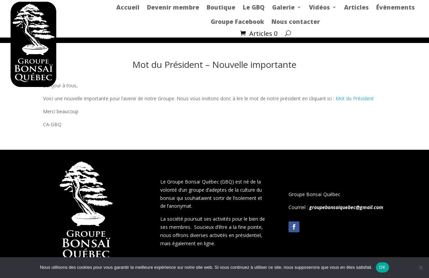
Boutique (221, 7)
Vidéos (319, 7)
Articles (356, 7)
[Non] (420, 267)
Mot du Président (355, 98)
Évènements (395, 7)
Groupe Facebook (237, 21)
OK (382, 267)
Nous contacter (295, 21)
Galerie (283, 7)
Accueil (127, 7)
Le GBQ (254, 7)
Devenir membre (173, 7)
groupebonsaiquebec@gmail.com (346, 207)
